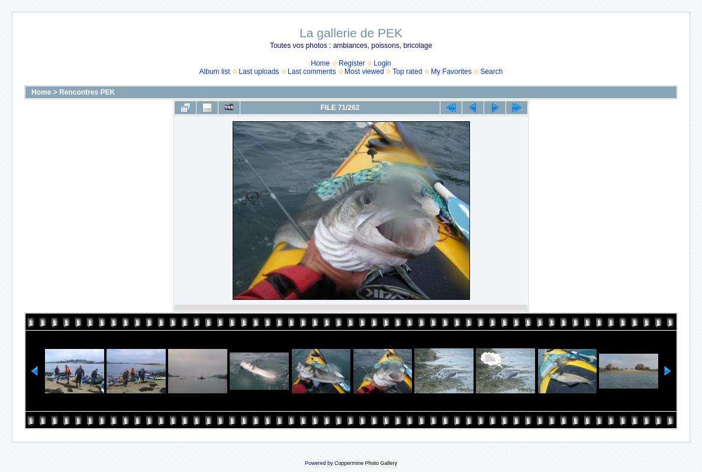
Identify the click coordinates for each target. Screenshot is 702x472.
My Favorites (451, 71)
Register (352, 63)
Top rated (407, 71)
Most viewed (364, 71)
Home (320, 63)
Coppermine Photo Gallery (365, 463)
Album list (214, 71)
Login (382, 63)
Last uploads (259, 71)
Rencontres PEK (87, 92)
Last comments (312, 71)
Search (491, 71)
